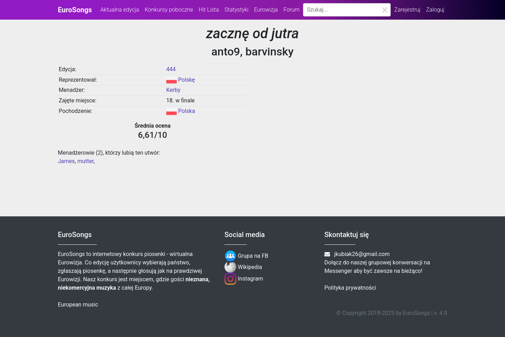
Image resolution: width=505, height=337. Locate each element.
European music (78, 304)
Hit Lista (208, 9)
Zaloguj (435, 9)
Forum (291, 9)
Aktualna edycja (119, 9)
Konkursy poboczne (168, 9)
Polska (186, 111)
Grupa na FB (246, 255)
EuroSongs (75, 10)
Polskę (186, 79)
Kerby (173, 90)
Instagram (243, 278)
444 (171, 69)
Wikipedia (243, 267)
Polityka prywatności (350, 287)
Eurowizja (266, 9)
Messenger (338, 271)
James (66, 161)
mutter (85, 161)
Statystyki (236, 9)
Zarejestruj (407, 9)
